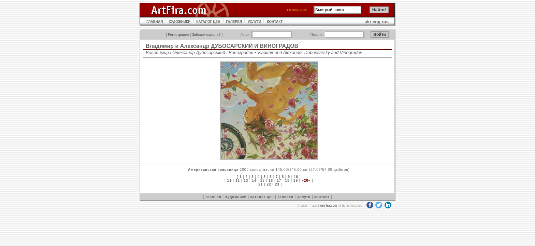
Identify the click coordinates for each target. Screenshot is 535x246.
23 (277, 184)
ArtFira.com (328, 205)
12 (237, 180)
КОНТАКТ (275, 22)
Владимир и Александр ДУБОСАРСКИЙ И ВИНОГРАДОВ (222, 46)
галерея (285, 197)
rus (385, 21)
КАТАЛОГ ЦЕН (208, 22)
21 (260, 184)
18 (287, 180)
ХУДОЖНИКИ (180, 22)
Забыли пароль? (206, 35)
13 (246, 180)
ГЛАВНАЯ (154, 22)
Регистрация (178, 35)
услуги (303, 197)
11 (229, 180)
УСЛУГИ (254, 22)
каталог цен (262, 197)
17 (279, 180)
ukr (367, 21)
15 (262, 180)
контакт (321, 197)
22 (268, 184)
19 (295, 180)
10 (296, 177)
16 (271, 180)
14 (254, 180)
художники (236, 197)
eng (376, 21)
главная (213, 197)
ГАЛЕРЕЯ (234, 22)
